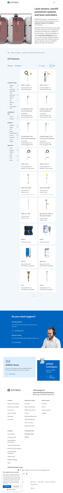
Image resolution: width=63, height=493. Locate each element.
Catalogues (10, 416)
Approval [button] (10, 134)
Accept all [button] (7, 486)
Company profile (12, 437)
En (34, 488)
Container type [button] (12, 71)
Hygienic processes (30, 426)
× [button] (20, 469)
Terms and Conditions (50, 482)
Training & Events (29, 431)
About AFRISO (11, 434)
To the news (12, 374)
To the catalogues (52, 376)
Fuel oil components (30, 407)
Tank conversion (29, 422)
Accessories (11, 410)
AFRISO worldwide (12, 459)
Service (43, 407)
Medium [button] (10, 111)
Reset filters (18, 66)
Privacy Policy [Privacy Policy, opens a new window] (5, 484)
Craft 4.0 (27, 413)
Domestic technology (13, 407)
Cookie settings (33, 484)
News (9, 463)
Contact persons (19, 330)
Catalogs (44, 413)
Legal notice (33, 482)
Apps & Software (12, 413)
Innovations (11, 419)
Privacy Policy (41, 482)
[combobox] (43, 65)
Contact (27, 437)
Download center (29, 434)
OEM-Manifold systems (31, 416)
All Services (18, 342)
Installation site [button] (11, 101)
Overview (27, 403)
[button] (12, 489)
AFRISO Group (11, 456)
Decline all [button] (16, 486)
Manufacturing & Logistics (14, 448)
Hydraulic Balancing (30, 419)
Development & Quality (14, 445)
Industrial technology (13, 403)
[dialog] (11, 480)
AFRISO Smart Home (30, 410)
